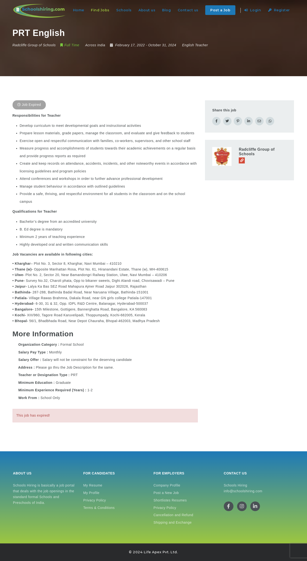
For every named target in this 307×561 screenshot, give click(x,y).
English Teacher (195, 45)
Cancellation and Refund (173, 515)
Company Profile (167, 485)
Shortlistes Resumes (170, 500)
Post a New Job (166, 493)
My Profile (91, 493)
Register (279, 10)
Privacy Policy (94, 500)
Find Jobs (100, 10)
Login (252, 10)
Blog (166, 10)
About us (146, 10)
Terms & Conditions (99, 508)
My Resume (92, 485)
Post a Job (220, 10)
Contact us (188, 10)
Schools (124, 10)
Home (78, 10)
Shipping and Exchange (173, 522)
